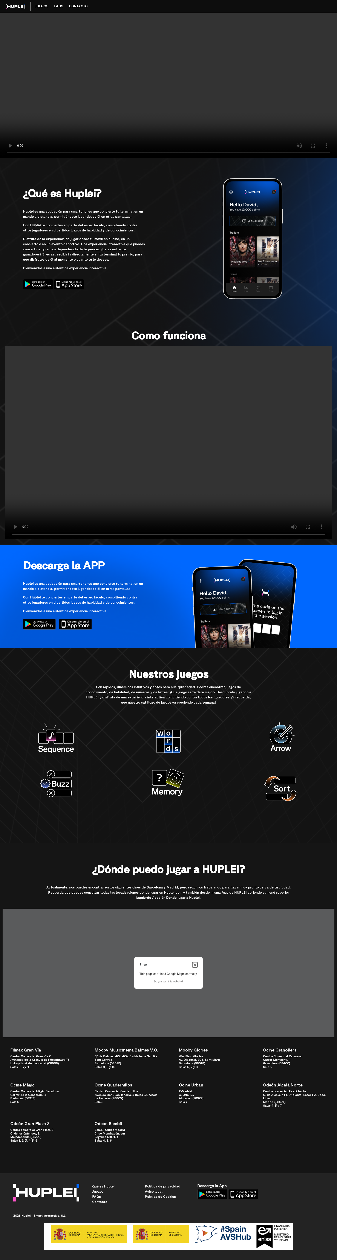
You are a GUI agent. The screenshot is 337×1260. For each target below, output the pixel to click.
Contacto (99, 1202)
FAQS (58, 6)
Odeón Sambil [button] (108, 1123)
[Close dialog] (195, 964)
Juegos (97, 1191)
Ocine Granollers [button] (279, 1049)
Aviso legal (153, 1191)
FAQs (96, 1196)
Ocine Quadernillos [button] (113, 1084)
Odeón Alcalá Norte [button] (282, 1084)
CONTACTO (78, 6)
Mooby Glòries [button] (193, 1049)
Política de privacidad (162, 1186)
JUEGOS (41, 6)
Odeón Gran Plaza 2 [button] (29, 1123)
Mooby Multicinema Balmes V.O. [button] (126, 1049)
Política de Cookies (160, 1196)
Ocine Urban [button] (191, 1084)
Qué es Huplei (103, 1186)
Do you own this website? (168, 981)
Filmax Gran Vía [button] (25, 1049)
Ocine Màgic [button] (22, 1084)
